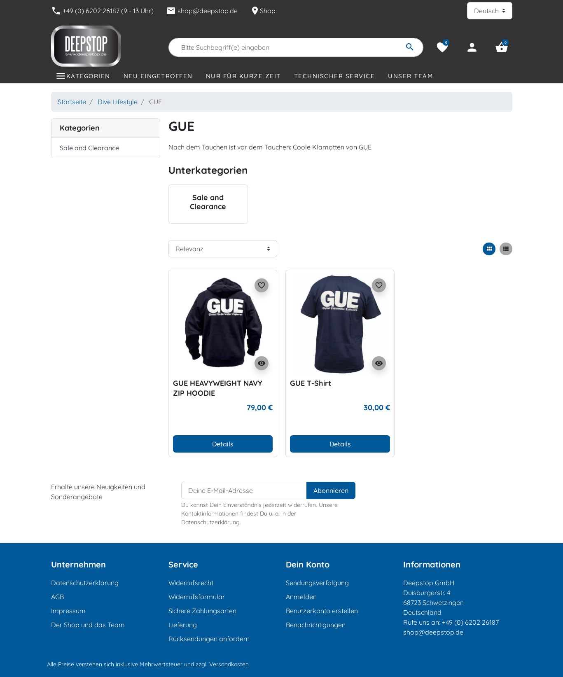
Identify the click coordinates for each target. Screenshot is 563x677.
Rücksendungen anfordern (209, 639)
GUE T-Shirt (310, 383)
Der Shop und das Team (88, 625)
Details (223, 444)
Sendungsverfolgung (317, 583)
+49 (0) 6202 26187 (470, 622)
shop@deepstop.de (202, 11)
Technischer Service (334, 76)
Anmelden (301, 597)
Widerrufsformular (196, 597)
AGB (57, 597)
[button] (501, 47)
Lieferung (182, 625)
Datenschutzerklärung (85, 583)
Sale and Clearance (89, 148)
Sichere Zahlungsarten (202, 611)
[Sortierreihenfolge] (222, 248)
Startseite (72, 102)
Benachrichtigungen (316, 625)
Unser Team (410, 76)
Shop (263, 11)
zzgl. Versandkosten (222, 664)
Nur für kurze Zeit (243, 76)
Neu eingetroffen (158, 76)
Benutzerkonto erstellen (322, 611)
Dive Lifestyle (118, 102)
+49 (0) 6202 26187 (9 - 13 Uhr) (102, 11)
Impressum (68, 611)
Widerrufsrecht (190, 583)
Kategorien (88, 76)
